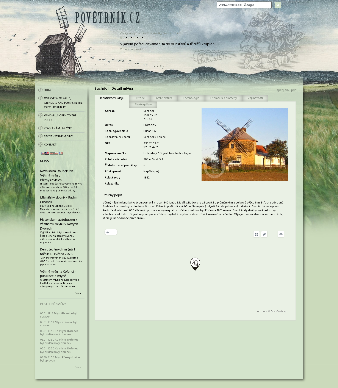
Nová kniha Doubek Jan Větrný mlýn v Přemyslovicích (56, 175)
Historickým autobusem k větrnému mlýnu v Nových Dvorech (59, 224)
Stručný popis (112, 195)
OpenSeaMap (278, 311)
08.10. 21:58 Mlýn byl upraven (60, 359)
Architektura (164, 98)
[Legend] (281, 234)
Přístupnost (113, 171)
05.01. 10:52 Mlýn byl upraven (58, 324)
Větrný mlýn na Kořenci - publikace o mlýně (58, 274)
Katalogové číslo (116, 131)
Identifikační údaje (112, 98)
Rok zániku (112, 183)
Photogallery (143, 104)
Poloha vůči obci (116, 159)
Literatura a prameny (223, 98)
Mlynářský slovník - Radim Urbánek (58, 200)
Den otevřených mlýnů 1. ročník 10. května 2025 (57, 252)
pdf (293, 90)
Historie (140, 98)
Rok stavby (112, 177)
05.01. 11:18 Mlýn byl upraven (58, 315)
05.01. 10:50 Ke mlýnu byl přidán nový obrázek (59, 333)
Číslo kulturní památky (121, 165)
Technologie (191, 98)
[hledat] (244, 5)
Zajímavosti (255, 98)
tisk (287, 90)
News (44, 161)
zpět (280, 90)
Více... (79, 294)
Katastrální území (117, 137)
